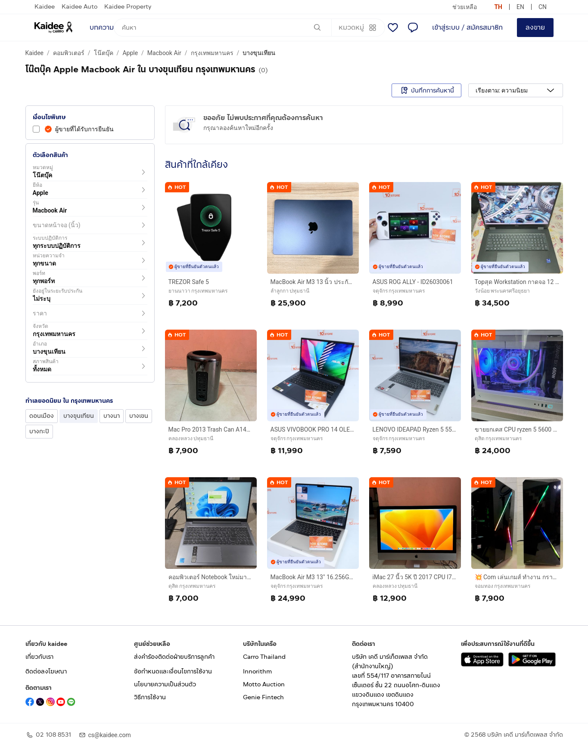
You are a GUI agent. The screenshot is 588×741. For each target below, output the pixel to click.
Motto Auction (264, 684)
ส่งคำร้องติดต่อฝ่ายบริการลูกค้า (174, 656)
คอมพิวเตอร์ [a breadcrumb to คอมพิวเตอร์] (68, 52)
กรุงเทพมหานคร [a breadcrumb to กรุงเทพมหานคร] (212, 52)
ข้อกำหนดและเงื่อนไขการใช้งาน (173, 671)
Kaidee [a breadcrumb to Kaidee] (34, 52)
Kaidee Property (127, 6)
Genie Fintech (263, 697)
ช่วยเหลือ (464, 6)
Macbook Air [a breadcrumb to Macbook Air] (164, 52)
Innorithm (257, 671)
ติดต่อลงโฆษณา (46, 671)
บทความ (102, 27)
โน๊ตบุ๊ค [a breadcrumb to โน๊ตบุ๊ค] (103, 52)
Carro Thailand (264, 656)
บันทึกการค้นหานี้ (426, 90)
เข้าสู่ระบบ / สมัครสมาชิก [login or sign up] (467, 27)
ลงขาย (535, 27)
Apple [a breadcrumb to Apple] (130, 52)
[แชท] (413, 27)
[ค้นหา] (222, 27)
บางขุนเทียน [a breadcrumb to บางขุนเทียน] (259, 52)
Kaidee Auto (79, 6)
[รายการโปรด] (393, 27)
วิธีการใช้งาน (150, 697)
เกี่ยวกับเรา (39, 656)
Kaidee (44, 6)
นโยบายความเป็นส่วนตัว (165, 684)
